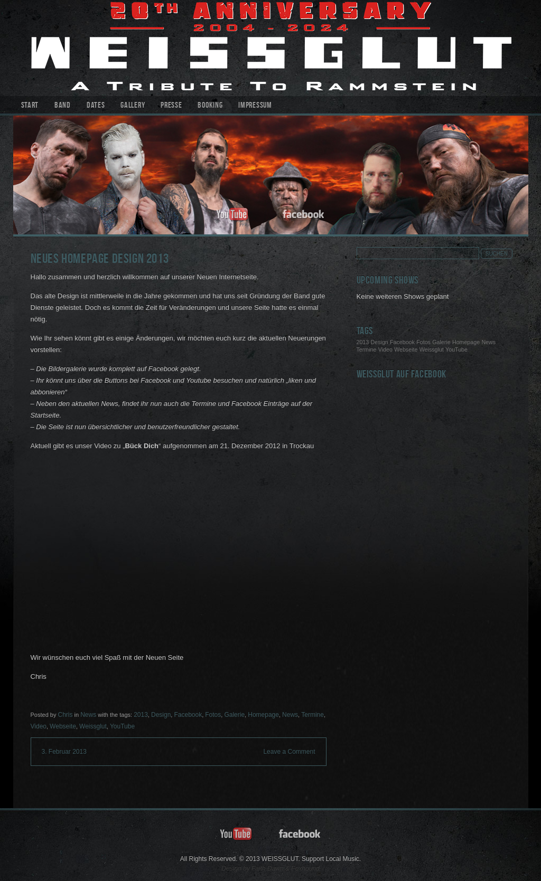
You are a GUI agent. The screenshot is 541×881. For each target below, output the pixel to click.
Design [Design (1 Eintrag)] (379, 342)
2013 (141, 714)
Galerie (234, 714)
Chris (65, 714)
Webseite (63, 726)
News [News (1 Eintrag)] (488, 342)
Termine (312, 714)
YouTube (122, 726)
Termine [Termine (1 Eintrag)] (367, 349)
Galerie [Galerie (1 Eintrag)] (441, 342)
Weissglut (93, 726)
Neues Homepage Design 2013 (100, 260)
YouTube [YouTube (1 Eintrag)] (456, 349)
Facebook (188, 714)
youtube (232, 214)
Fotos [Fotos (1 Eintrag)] (423, 342)
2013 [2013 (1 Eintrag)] (363, 342)
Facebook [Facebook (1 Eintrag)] (402, 342)
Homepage (263, 714)
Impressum (255, 106)
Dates (96, 106)
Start (30, 106)
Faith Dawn (267, 868)
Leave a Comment (289, 751)
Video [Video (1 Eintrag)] (385, 349)
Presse (171, 106)
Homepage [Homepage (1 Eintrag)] (466, 342)
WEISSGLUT (270, 48)
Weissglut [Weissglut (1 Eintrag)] (431, 349)
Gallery (132, 106)
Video (38, 726)
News (88, 714)
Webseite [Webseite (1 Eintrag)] (405, 349)
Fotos (213, 714)
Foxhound (305, 868)
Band (62, 106)
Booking (210, 106)
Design (161, 714)
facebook (304, 214)
